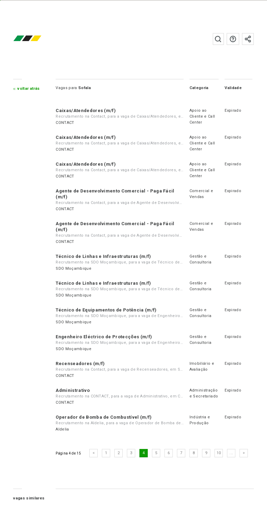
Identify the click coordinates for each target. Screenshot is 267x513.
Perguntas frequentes (233, 39)
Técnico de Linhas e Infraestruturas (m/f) (103, 256)
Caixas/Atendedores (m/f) (86, 110)
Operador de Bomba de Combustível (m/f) (104, 417)
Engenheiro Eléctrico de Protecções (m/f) (104, 336)
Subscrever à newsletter (248, 39)
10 (219, 453)
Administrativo (72, 390)
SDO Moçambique (73, 268)
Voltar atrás (28, 88)
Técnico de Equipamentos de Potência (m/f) (106, 310)
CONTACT (65, 122)
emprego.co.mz (37, 39)
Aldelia (62, 429)
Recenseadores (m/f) (80, 363)
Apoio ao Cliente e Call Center (202, 116)
